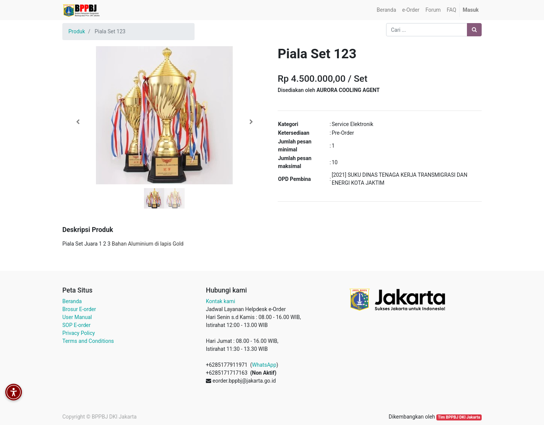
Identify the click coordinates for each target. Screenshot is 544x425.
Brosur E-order (79, 309)
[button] (77, 122)
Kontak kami (220, 301)
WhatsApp (264, 365)
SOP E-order (76, 325)
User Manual (77, 317)
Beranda (72, 301)
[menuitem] (386, 10)
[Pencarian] (474, 29)
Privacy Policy (78, 333)
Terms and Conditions (88, 341)
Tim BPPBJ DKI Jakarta (459, 417)
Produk (76, 31)
